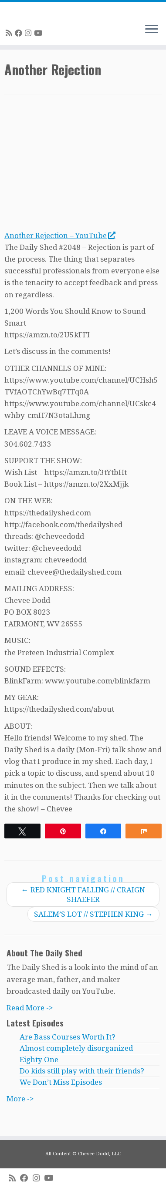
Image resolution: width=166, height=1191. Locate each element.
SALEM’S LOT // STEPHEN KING (93, 914)
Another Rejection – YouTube (59, 235)
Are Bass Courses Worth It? (67, 1037)
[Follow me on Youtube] (39, 33)
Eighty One (39, 1059)
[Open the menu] (151, 29)
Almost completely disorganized (76, 1048)
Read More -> (30, 1007)
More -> (20, 1098)
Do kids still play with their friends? (82, 1071)
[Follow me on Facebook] (20, 33)
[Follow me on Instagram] (29, 33)
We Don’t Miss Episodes (61, 1082)
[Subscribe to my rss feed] (10, 33)
